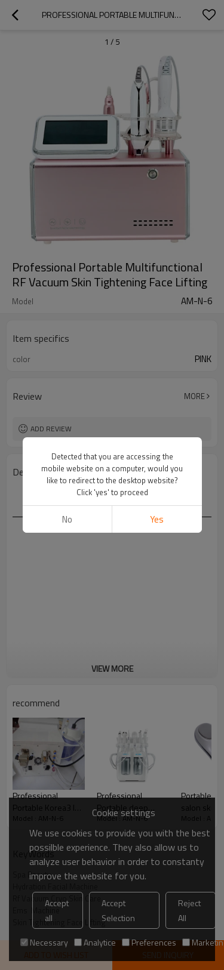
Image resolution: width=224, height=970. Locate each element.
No (67, 519)
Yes (157, 519)
